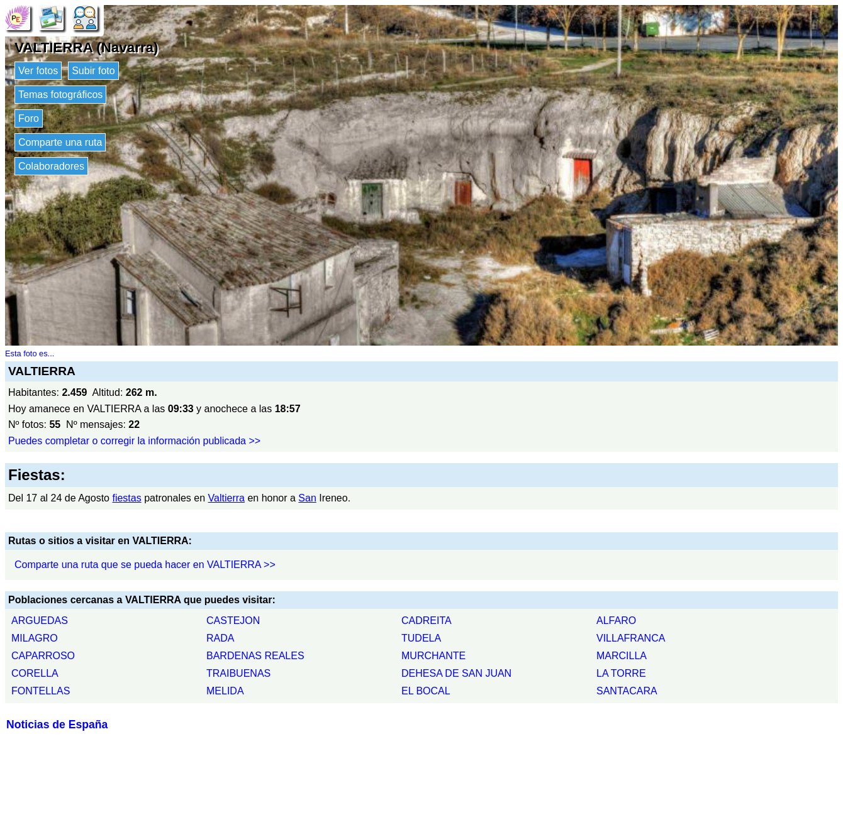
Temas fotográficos (60, 94)
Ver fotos (38, 70)
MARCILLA (621, 655)
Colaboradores (51, 166)
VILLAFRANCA (630, 638)
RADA (220, 638)
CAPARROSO (43, 655)
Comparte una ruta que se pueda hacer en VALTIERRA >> (145, 564)
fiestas (126, 498)
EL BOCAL (425, 691)
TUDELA (421, 638)
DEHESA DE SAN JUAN (456, 673)
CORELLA (35, 673)
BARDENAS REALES (255, 655)
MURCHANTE (433, 655)
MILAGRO (34, 638)
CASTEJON (233, 620)
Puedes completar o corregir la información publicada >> (134, 440)
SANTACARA (626, 691)
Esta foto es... (29, 353)
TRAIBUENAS (238, 673)
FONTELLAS (40, 691)
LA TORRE (621, 673)
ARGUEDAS (39, 620)
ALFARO (616, 620)
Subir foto (93, 70)
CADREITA (426, 620)
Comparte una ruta (60, 142)
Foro (28, 118)
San (307, 498)
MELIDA (225, 691)
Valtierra (226, 498)
